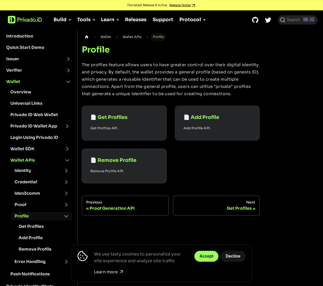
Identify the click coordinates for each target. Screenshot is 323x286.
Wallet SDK (22, 149)
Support (163, 19)
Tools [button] (84, 19)
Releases (135, 19)
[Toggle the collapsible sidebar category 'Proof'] (66, 205)
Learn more (108, 272)
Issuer (12, 59)
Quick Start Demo (25, 47)
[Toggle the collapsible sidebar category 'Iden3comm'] (66, 193)
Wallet (13, 81)
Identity (22, 170)
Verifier (14, 70)
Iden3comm (27, 193)
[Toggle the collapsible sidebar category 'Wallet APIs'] (67, 160)
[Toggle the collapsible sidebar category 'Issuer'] (68, 59)
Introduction (19, 36)
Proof (20, 204)
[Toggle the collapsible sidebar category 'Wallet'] (68, 82)
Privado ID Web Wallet (34, 114)
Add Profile (31, 237)
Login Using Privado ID (34, 137)
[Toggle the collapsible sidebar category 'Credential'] (66, 182)
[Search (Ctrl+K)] (298, 20)
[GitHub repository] (255, 20)
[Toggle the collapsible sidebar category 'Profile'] (66, 216)
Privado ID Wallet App (33, 126)
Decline (233, 256)
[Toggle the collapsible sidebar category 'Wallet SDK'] (67, 149)
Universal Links (26, 103)
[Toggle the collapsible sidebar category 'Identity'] (66, 171)
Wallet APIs (22, 160)
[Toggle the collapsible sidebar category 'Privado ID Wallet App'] (67, 126)
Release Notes (180, 5)
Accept (206, 256)
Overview (20, 92)
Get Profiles (31, 226)
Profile (21, 216)
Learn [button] (107, 19)
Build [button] (60, 19)
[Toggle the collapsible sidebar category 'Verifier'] (68, 70)
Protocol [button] (190, 19)
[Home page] (87, 37)
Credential (25, 182)
